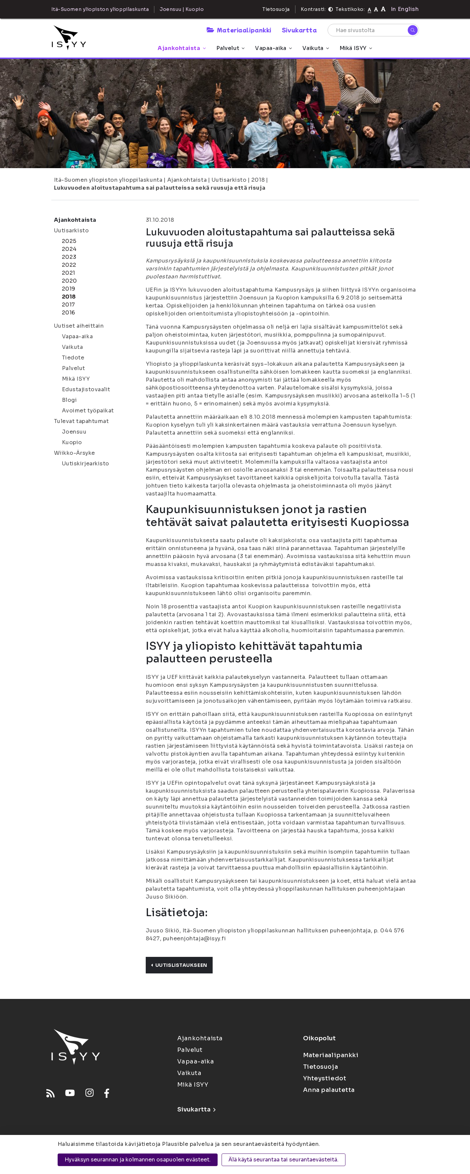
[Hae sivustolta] (373, 30)
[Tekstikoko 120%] (383, 9)
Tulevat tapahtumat (81, 421)
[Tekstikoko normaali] (369, 9)
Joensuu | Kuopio (182, 9)
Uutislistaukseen (179, 965)
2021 (68, 272)
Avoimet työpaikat (88, 410)
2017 (68, 304)
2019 (69, 288)
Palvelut (230, 48)
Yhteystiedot (324, 1078)
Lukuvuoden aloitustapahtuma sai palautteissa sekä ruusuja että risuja (160, 187)
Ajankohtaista (181, 48)
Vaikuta (315, 48)
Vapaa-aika (273, 48)
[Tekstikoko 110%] (376, 9)
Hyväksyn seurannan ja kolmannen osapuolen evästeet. (138, 1159)
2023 (69, 257)
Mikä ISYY (355, 48)
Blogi (69, 400)
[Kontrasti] (330, 9)
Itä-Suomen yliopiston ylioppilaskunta (108, 179)
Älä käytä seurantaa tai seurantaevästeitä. (284, 1159)
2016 (68, 312)
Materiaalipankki (239, 30)
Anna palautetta (329, 1090)
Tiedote (73, 357)
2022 (69, 264)
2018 (258, 179)
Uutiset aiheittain (79, 325)
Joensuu (74, 431)
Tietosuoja (276, 9)
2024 (69, 249)
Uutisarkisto (229, 179)
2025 (69, 241)
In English (405, 9)
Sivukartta (299, 30)
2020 (69, 280)
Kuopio (72, 442)
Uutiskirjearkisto (86, 463)
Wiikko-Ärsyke (74, 452)
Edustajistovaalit (86, 389)
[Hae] (413, 30)
